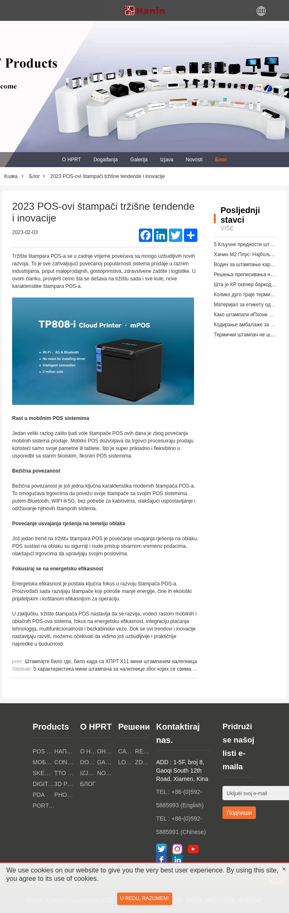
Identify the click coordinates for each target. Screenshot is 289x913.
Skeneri (43, 773)
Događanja (105, 160)
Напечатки (65, 751)
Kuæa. (11, 176)
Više (227, 228)
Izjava (166, 160)
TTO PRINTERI (65, 773)
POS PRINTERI (43, 751)
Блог (221, 160)
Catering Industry (126, 751)
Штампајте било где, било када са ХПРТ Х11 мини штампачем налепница (111, 661)
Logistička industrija (126, 762)
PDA (39, 794)
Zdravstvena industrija (143, 762)
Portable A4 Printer (43, 805)
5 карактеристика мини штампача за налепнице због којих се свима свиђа (119, 669)
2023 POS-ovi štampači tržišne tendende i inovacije (107, 176)
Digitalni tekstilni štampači (43, 784)
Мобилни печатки (43, 762)
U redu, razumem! (144, 898)
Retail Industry (143, 751)
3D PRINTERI (65, 784)
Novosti (194, 160)
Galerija (139, 160)
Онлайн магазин (105, 751)
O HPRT (71, 160)
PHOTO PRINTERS (65, 794)
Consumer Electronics (65, 762)
